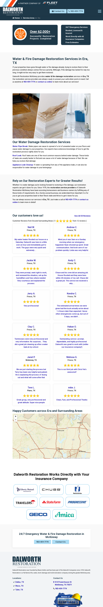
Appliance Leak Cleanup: (23, 165)
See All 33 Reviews (82, 216)
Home (16, 18)
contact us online (45, 82)
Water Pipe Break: (20, 146)
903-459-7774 (76, 11)
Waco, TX (19, 586)
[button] (15, 416)
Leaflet (55, 458)
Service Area (28, 18)
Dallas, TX (19, 582)
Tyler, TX (19, 590)
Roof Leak (17, 155)
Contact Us (58, 11)
